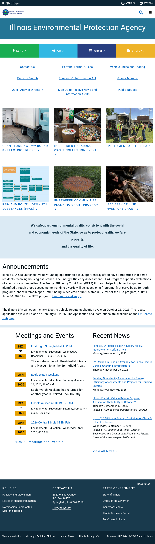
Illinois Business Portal (116, 513)
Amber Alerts (67, 536)
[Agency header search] (141, 12)
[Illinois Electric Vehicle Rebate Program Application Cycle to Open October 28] (123, 400)
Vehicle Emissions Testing (127, 67)
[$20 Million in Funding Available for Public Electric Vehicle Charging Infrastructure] (123, 364)
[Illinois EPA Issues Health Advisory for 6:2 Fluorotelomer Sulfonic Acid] (123, 348)
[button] (19, 50)
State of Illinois (111, 494)
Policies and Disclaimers (16, 494)
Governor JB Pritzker (117, 536)
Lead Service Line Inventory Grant (121, 206)
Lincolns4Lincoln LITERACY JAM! (52, 403)
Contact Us (27, 67)
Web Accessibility (11, 536)
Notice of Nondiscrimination (19, 500)
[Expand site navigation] (150, 12)
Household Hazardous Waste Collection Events (76, 148)
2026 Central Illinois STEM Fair (50, 422)
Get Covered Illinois (114, 519)
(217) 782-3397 (61, 508)
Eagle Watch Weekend (45, 374)
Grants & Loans (127, 78)
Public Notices (127, 89)
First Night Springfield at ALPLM (51, 346)
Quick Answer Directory (27, 89)
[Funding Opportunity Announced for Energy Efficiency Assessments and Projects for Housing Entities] (123, 382)
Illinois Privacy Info (89, 536)
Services (146, 3)
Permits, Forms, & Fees (77, 67)
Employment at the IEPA (127, 146)
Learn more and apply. (66, 296)
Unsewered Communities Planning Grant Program (76, 202)
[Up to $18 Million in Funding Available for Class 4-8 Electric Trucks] (123, 420)
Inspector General (113, 507)
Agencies (128, 3)
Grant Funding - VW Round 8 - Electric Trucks (25, 148)
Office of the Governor (116, 500)
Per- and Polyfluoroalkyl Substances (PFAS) (25, 206)
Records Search (27, 78)
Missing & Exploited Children (40, 536)
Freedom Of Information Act (77, 78)
